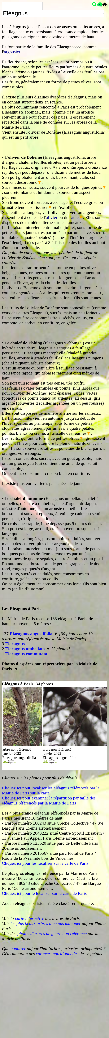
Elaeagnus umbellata (25, 648)
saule (74, 217)
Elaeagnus (15, 643)
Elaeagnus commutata (26, 653)
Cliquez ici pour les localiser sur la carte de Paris (45, 863)
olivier (51, 217)
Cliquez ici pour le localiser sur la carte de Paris (44, 893)
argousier (12, 51)
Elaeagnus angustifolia (31, 633)
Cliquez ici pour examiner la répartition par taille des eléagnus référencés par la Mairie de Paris (49, 800)
